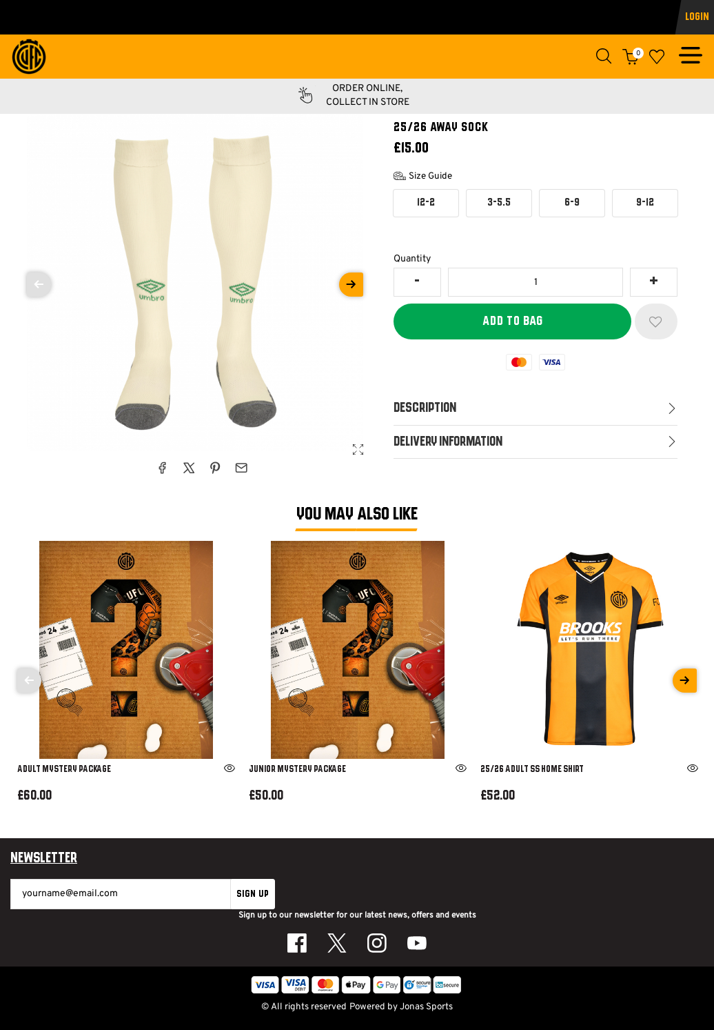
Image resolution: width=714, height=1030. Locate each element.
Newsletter (43, 859)
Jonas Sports (426, 1007)
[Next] (685, 680)
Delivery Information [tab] (448, 442)
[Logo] (29, 56)
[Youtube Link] (417, 943)
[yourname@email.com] (120, 894)
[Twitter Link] (337, 943)
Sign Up (252, 894)
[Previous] (29, 680)
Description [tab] (425, 408)
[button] (604, 56)
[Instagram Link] (377, 943)
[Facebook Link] (297, 943)
